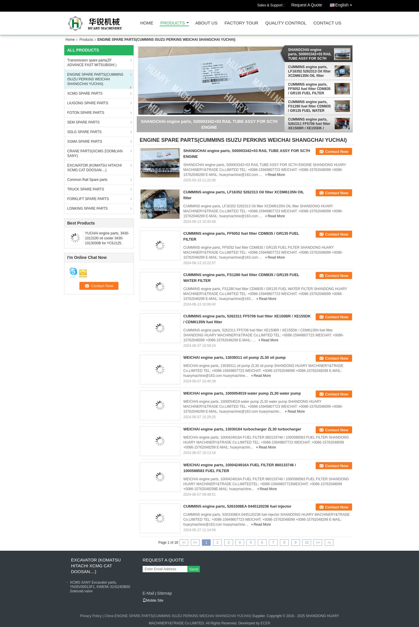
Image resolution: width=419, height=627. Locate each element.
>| (329, 543)
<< (195, 543)
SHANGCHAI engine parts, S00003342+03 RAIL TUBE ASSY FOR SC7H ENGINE (309, 54)
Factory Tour (241, 23)
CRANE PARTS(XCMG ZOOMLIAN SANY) (94, 153)
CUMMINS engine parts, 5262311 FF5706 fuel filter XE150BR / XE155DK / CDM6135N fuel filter (309, 123)
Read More (276, 175)
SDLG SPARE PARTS (84, 132)
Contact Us (327, 23)
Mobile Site (153, 600)
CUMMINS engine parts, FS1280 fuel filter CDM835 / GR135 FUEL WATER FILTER (309, 106)
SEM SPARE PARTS (83, 122)
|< (183, 543)
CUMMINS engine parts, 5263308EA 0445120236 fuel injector (237, 506)
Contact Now (336, 151)
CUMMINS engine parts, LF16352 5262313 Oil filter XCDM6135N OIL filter (309, 71)
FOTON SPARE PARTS (85, 113)
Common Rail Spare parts (87, 180)
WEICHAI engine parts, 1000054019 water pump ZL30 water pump (242, 393)
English (345, 4)
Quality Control (285, 23)
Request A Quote (306, 5)
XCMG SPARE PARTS (84, 93)
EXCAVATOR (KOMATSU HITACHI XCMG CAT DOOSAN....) (94, 167)
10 (306, 543)
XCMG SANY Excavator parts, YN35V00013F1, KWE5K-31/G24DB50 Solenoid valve (100, 586)
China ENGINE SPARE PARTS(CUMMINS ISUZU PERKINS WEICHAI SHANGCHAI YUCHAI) (177, 616)
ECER (265, 623)
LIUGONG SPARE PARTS (87, 103)
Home (146, 23)
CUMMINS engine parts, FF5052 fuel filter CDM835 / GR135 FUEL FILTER (309, 88)
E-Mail (148, 593)
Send (193, 569)
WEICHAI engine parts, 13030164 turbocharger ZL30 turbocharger (242, 429)
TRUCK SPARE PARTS (85, 189)
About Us (206, 23)
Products (172, 23)
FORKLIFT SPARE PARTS (88, 199)
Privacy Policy (91, 616)
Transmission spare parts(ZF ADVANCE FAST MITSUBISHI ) (92, 62)
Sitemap (164, 593)
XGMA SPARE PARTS (84, 141)
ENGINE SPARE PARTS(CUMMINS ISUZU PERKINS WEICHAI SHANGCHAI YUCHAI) (95, 79)
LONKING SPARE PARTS (87, 208)
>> (318, 543)
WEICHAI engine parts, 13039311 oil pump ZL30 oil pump (234, 357)
